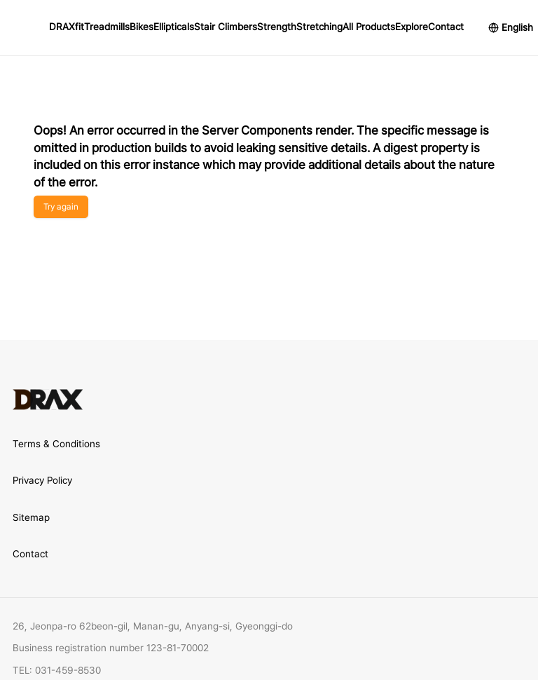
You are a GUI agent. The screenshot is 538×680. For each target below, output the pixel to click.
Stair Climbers (225, 26)
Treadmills (107, 26)
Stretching (319, 26)
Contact (446, 26)
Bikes (141, 26)
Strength (276, 26)
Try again (60, 206)
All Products (369, 26)
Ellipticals (173, 26)
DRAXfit (66, 26)
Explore (411, 26)
